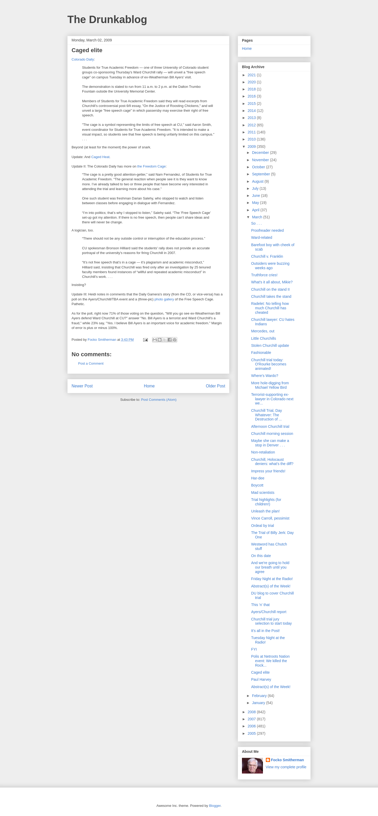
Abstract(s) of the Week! (270, 586)
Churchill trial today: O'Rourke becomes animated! (268, 364)
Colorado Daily (83, 59)
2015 (252, 103)
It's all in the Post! (265, 631)
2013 (252, 118)
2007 (252, 719)
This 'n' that (260, 605)
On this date (261, 556)
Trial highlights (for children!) (266, 502)
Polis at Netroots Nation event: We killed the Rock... (270, 660)
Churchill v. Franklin (267, 256)
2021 (252, 75)
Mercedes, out (262, 331)
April (256, 210)
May (256, 203)
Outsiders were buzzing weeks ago (270, 265)
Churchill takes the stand (271, 296)
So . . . (256, 223)
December (261, 152)
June (256, 195)
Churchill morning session (272, 433)
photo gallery (164, 299)
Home (149, 386)
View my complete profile (286, 767)
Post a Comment (91, 363)
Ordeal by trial (262, 525)
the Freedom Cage (151, 166)
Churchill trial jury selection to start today (271, 621)
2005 (252, 733)
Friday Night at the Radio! (272, 579)
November (261, 160)
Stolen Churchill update (270, 345)
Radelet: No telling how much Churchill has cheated (270, 308)
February (260, 696)
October (259, 167)
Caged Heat (100, 157)
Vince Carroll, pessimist (270, 518)
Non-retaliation (263, 452)
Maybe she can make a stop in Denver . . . (270, 443)
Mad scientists (262, 492)
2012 (252, 125)
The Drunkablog (107, 19)
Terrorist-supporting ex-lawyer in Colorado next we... (272, 399)
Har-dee (257, 478)
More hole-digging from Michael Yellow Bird (270, 385)
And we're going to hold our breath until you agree (270, 567)
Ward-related (261, 237)
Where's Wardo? (264, 376)
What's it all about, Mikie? (272, 282)
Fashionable (261, 352)
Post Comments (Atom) (158, 400)
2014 (252, 111)
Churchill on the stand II (270, 289)
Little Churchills (263, 338)
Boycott (257, 485)
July (256, 188)
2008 (252, 712)
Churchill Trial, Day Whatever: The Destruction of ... (266, 414)
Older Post (215, 386)
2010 (252, 139)
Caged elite (260, 672)
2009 (252, 146)
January (259, 703)
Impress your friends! (268, 471)
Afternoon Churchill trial (270, 426)
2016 (252, 96)
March (257, 217)
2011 (252, 132)
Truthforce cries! (264, 275)
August (258, 181)
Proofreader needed (267, 230)
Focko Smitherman (287, 760)
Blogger (214, 806)
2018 (252, 89)
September (261, 174)
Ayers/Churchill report (268, 612)
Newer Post (82, 386)
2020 (252, 82)
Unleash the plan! (265, 511)
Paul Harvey (261, 679)
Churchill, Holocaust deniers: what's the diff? (272, 461)
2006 (252, 726)
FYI (254, 649)
